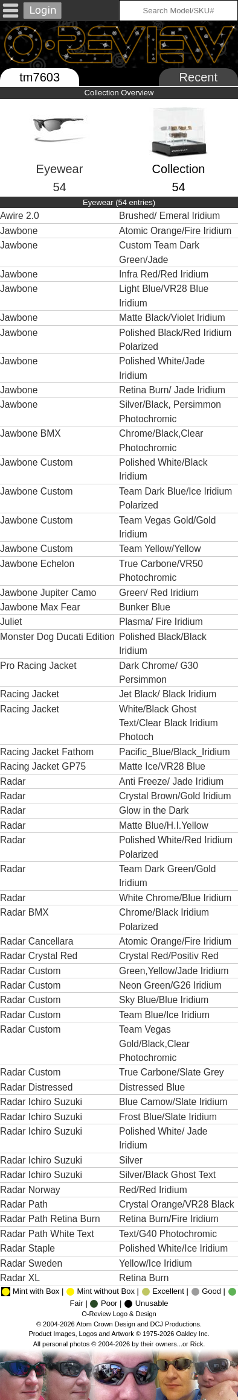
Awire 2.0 (19, 216)
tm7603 (39, 77)
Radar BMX (24, 912)
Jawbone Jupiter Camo (48, 593)
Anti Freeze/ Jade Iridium (173, 781)
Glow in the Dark (155, 810)
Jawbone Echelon (37, 564)
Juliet (11, 621)
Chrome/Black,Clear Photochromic (161, 440)
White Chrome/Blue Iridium (176, 898)
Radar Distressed (36, 1087)
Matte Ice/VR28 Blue (163, 766)
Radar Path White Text (47, 1234)
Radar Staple (27, 1248)
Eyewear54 (60, 158)
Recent (198, 77)
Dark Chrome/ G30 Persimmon (158, 672)
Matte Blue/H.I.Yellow (165, 825)
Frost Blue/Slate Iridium (169, 1117)
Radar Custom (30, 971)
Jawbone (18, 231)
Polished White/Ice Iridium (175, 1248)
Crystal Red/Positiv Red (170, 956)
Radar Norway (30, 1190)
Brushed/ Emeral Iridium (171, 216)
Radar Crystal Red (38, 956)
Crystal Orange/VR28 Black (178, 1204)
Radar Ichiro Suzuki (41, 1102)
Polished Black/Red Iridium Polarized (175, 340)
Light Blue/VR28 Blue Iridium (163, 295)
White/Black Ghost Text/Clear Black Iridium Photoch (168, 723)
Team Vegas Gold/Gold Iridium (167, 527)
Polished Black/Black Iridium (163, 644)
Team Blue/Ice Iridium (165, 1015)
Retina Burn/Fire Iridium (170, 1219)
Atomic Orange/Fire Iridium (176, 231)
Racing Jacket (29, 694)
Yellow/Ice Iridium (157, 1263)
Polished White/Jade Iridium (162, 368)
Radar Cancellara (36, 941)
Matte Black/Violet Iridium (173, 317)
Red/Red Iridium (154, 1190)
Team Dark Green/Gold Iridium (167, 876)
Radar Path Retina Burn (50, 1219)
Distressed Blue (153, 1087)
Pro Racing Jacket (38, 665)
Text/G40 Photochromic (169, 1234)
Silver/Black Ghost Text (168, 1175)
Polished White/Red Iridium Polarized (176, 847)
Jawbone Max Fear (40, 607)
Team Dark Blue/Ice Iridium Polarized (175, 498)
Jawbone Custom (36, 462)
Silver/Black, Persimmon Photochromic (170, 411)
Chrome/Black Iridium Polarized (164, 919)
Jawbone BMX (30, 433)
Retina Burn (145, 1278)
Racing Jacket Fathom (47, 752)
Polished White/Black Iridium (163, 469)
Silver (132, 1160)
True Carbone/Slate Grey (173, 1072)
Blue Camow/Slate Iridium (174, 1102)
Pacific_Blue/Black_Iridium (176, 752)
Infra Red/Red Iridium (165, 274)
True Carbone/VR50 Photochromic (161, 571)
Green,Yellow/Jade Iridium (175, 971)
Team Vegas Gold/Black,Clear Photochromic (154, 1043)
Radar (12, 781)
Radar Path (24, 1204)
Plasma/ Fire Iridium (162, 621)
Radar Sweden (31, 1263)
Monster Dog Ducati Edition (57, 637)
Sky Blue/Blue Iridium (165, 1000)
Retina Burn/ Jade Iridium (173, 390)
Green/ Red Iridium (160, 593)
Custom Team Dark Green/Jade (159, 252)
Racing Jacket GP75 (43, 766)
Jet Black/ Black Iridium (169, 694)
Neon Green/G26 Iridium (171, 985)
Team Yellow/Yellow (161, 548)
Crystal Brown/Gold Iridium (176, 796)
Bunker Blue (146, 607)
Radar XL (20, 1278)
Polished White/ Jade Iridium (163, 1138)
